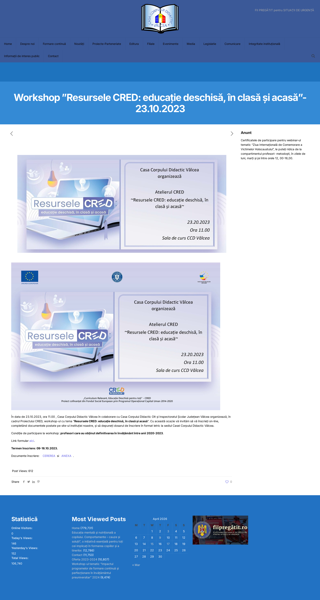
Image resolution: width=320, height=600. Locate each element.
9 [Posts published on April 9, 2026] (160, 537)
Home (76, 528)
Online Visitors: (22, 528)
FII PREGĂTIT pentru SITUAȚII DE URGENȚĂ (284, 10)
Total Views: (20, 558)
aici (31, 440)
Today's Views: (22, 538)
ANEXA (66, 455)
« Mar (136, 565)
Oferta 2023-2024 (84, 559)
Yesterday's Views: (25, 548)
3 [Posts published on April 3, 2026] (168, 531)
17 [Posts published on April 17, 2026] (168, 544)
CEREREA (49, 455)
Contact (77, 555)
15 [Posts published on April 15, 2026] (152, 544)
